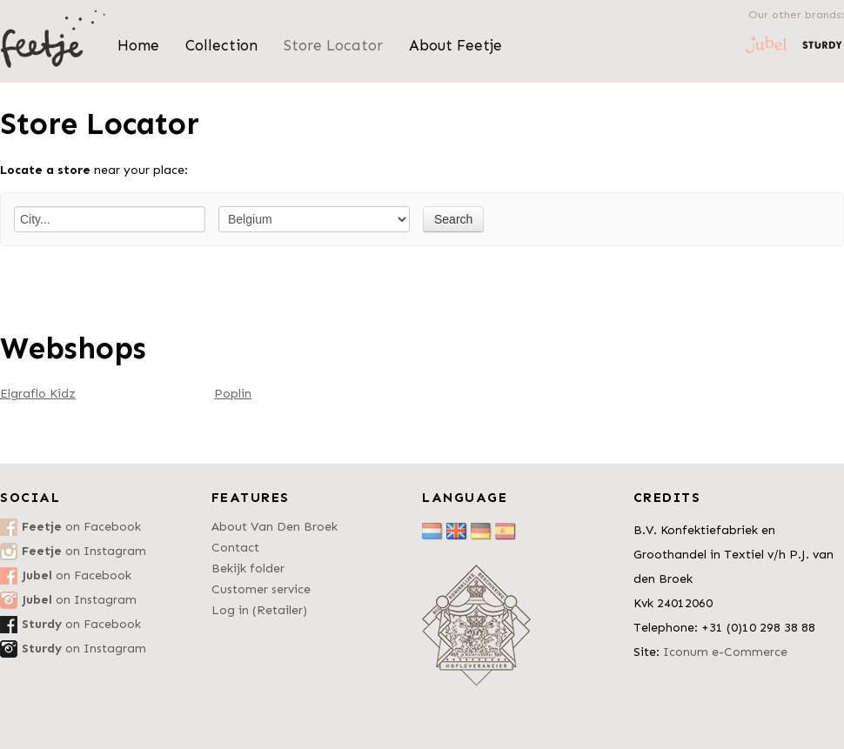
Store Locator (333, 45)
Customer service (261, 589)
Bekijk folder (248, 568)
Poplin (232, 393)
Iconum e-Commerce (725, 652)
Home (138, 45)
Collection (221, 45)
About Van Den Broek (274, 526)
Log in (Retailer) (259, 610)
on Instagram (84, 551)
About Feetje (455, 45)
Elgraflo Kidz (38, 393)
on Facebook (81, 526)
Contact (235, 547)
